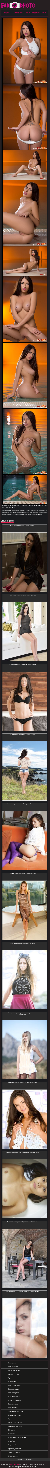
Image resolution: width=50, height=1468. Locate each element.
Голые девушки (13, 1393)
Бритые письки (13, 1374)
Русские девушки (14, 1449)
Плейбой (11, 1441)
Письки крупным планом (17, 1437)
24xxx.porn (20, 1459)
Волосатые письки (15, 1385)
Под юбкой (12, 1445)
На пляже (11, 1430)
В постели (12, 1381)
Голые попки (12, 1407)
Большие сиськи (14, 1370)
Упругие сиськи (14, 1452)
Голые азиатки (13, 1389)
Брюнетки (11, 1378)
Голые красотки (14, 1396)
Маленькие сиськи (15, 1422)
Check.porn (29, 1459)
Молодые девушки (15, 1426)
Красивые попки (14, 1419)
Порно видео (12, 1456)
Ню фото (11, 1434)
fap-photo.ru (14, 1464)
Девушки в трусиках (15, 1411)
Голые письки (13, 1404)
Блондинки (12, 1363)
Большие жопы (13, 1367)
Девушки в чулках (14, 1415)
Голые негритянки (14, 1400)
